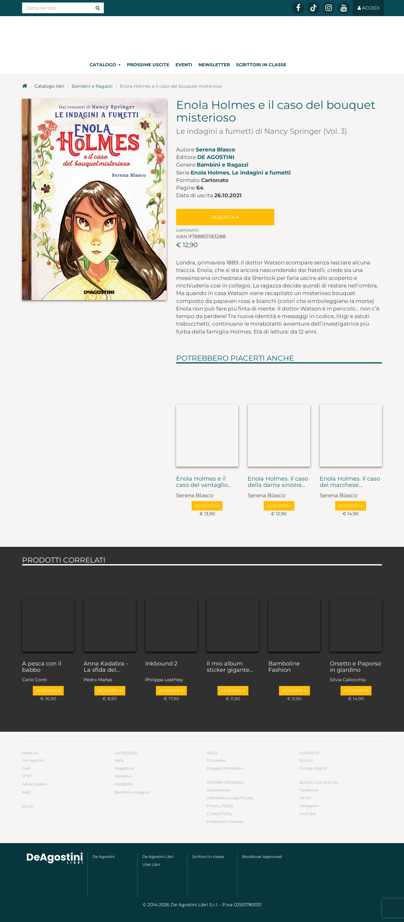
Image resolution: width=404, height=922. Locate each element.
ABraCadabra (34, 784)
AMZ (26, 792)
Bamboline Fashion (284, 667)
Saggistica (124, 768)
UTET (27, 776)
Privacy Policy (220, 805)
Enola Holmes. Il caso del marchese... (350, 482)
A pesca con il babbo (41, 667)
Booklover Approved (262, 856)
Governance (218, 790)
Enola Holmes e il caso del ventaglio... (203, 482)
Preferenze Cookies (225, 821)
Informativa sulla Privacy (230, 797)
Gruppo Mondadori (225, 768)
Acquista (225, 217)
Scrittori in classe (261, 65)
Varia (119, 760)
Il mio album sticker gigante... (230, 667)
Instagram (309, 805)
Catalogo (105, 65)
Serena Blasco (215, 149)
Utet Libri (151, 864)
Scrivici (305, 760)
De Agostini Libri (158, 856)
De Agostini (216, 157)
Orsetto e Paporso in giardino (355, 667)
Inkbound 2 (161, 664)
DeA (26, 768)
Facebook (308, 790)
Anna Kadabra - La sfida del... (106, 667)
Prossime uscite (148, 65)
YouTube (307, 813)
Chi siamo (216, 760)
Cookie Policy (220, 813)
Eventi (183, 65)
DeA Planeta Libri (202, 35)
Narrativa (123, 776)
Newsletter (214, 65)
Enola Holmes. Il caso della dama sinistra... (278, 482)
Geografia (124, 784)
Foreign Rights (313, 768)
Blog (27, 806)
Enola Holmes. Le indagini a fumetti (241, 172)
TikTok (305, 797)
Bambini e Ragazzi (92, 86)
